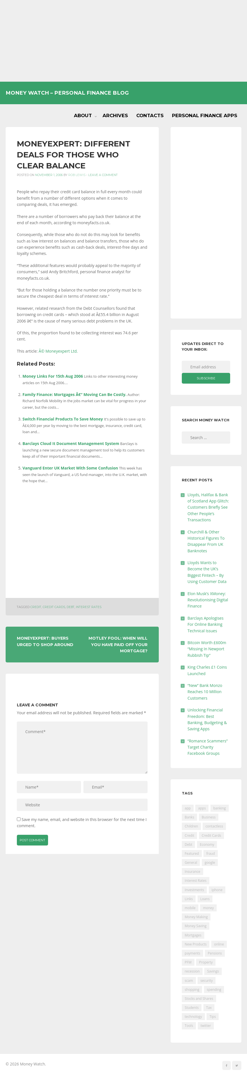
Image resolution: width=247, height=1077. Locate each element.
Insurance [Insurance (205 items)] (192, 871)
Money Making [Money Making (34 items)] (196, 916)
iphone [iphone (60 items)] (217, 889)
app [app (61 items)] (188, 808)
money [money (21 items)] (208, 907)
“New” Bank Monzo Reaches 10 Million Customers (204, 692)
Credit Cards (54, 607)
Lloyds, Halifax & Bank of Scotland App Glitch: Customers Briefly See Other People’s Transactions (208, 507)
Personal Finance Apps (204, 115)
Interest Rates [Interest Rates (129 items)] (195, 880)
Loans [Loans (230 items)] (205, 898)
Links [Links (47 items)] (189, 898)
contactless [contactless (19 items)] (214, 826)
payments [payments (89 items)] (192, 953)
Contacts (150, 115)
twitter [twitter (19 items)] (206, 1025)
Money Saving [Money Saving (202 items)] (195, 926)
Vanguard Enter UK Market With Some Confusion (70, 468)
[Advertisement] (123, 40)
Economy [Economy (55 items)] (207, 844)
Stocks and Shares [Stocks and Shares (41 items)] (199, 998)
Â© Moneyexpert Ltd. (58, 351)
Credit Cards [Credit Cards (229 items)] (211, 835)
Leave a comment (103, 175)
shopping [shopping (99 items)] (192, 989)
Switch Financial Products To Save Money (62, 419)
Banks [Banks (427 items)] (189, 817)
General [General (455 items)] (191, 862)
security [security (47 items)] (206, 980)
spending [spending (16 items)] (214, 989)
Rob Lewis (76, 175)
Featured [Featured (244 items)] (192, 853)
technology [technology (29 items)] (193, 1016)
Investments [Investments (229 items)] (194, 889)
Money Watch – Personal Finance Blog (67, 93)
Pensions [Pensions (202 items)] (215, 953)
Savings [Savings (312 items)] (213, 971)
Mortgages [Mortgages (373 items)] (193, 935)
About (83, 115)
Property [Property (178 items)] (206, 962)
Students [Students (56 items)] (192, 1007)
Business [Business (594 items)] (209, 817)
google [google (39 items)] (210, 862)
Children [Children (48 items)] (191, 826)
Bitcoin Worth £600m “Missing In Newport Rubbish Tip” (206, 649)
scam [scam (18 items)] (189, 980)
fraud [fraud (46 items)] (210, 853)
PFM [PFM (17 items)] (188, 962)
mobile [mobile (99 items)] (190, 907)
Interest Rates (88, 607)
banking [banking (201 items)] (219, 808)
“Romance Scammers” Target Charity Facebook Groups (207, 747)
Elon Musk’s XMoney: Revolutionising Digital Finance (207, 600)
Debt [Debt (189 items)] (188, 844)
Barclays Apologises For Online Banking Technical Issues (205, 624)
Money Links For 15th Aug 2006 (52, 376)
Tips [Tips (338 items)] (212, 1016)
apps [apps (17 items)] (202, 808)
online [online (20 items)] (219, 944)
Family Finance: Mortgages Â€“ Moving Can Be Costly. (74, 394)
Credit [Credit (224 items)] (189, 835)
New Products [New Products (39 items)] (196, 944)
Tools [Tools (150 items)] (189, 1025)
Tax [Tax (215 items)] (209, 1007)
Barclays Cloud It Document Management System (70, 443)
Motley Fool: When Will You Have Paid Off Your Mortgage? (118, 644)
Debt (70, 607)
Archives (115, 115)
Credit (35, 607)
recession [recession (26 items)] (192, 971)
